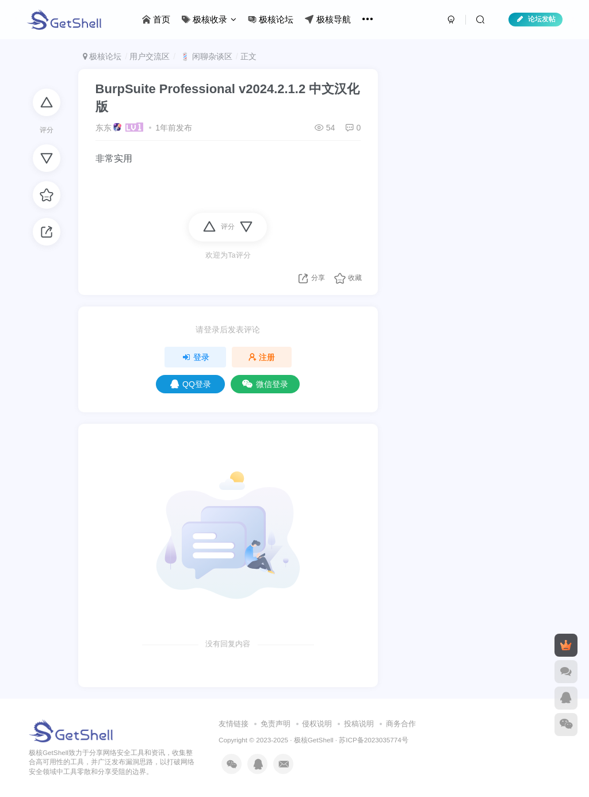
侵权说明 (317, 723)
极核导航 (327, 19)
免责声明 (275, 723)
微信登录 (265, 384)
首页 (156, 19)
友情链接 (233, 723)
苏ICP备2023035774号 (373, 740)
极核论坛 (270, 19)
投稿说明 (359, 723)
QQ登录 (190, 384)
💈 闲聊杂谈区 (205, 56)
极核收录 (209, 19)
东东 (103, 127)
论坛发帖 (535, 19)
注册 (261, 357)
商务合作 (401, 723)
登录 (195, 357)
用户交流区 (149, 56)
